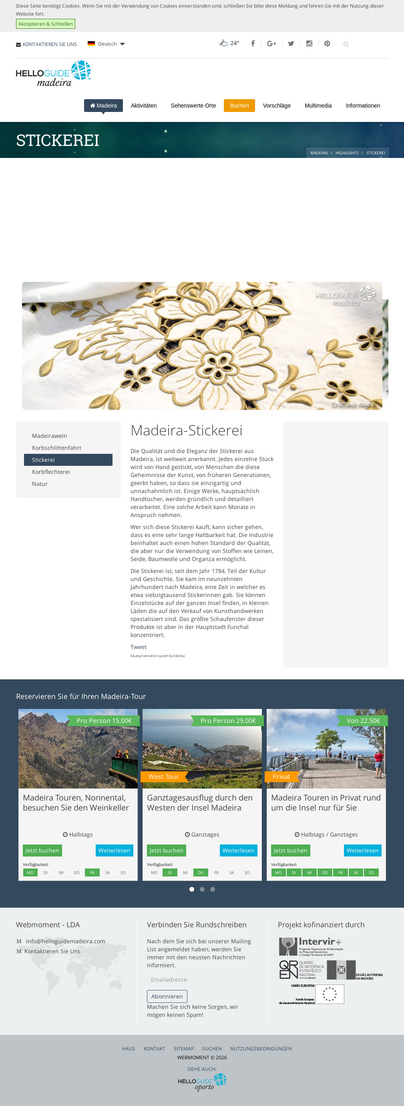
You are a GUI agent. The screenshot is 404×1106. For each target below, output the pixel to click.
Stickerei (43, 459)
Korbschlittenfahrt (56, 447)
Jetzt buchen (42, 850)
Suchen (212, 1048)
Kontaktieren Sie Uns (52, 951)
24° (228, 43)
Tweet (139, 647)
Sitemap (184, 1048)
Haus (128, 1048)
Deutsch (106, 44)
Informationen (363, 105)
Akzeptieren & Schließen (45, 23)
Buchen (239, 105)
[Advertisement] (202, 218)
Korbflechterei (51, 471)
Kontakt (154, 1048)
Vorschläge (277, 105)
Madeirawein (49, 435)
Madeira (103, 105)
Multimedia (318, 105)
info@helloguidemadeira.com (65, 941)
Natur (40, 483)
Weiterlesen (114, 850)
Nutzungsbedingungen (261, 1048)
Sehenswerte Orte (193, 105)
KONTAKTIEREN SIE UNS (50, 44)
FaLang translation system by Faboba (158, 655)
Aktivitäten (144, 105)
